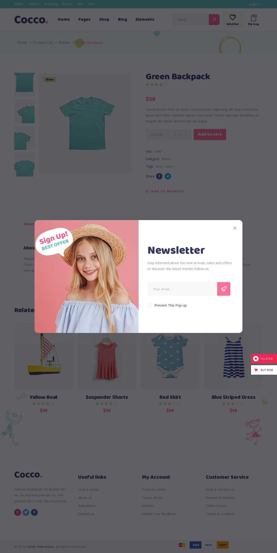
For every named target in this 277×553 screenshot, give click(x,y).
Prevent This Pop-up (170, 305)
